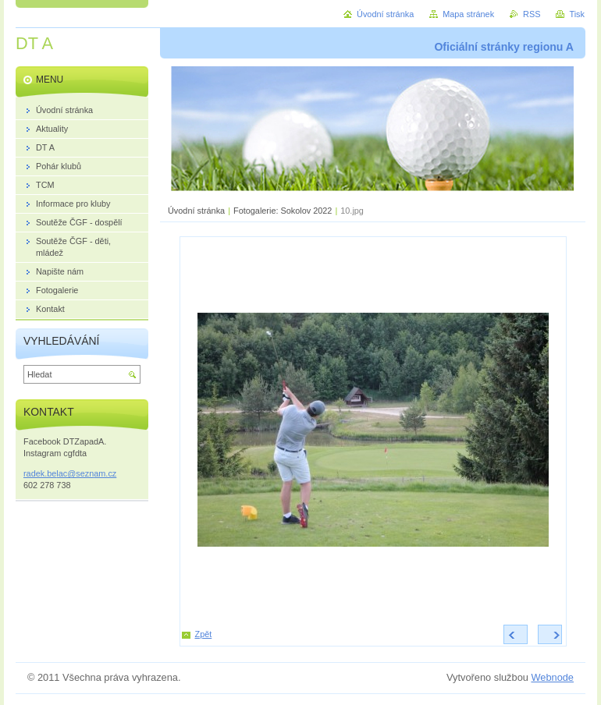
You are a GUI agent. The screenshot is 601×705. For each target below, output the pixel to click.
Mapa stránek (468, 14)
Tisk (577, 14)
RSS (531, 14)
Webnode (552, 677)
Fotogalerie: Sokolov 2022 (282, 210)
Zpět (203, 634)
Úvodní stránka (196, 210)
